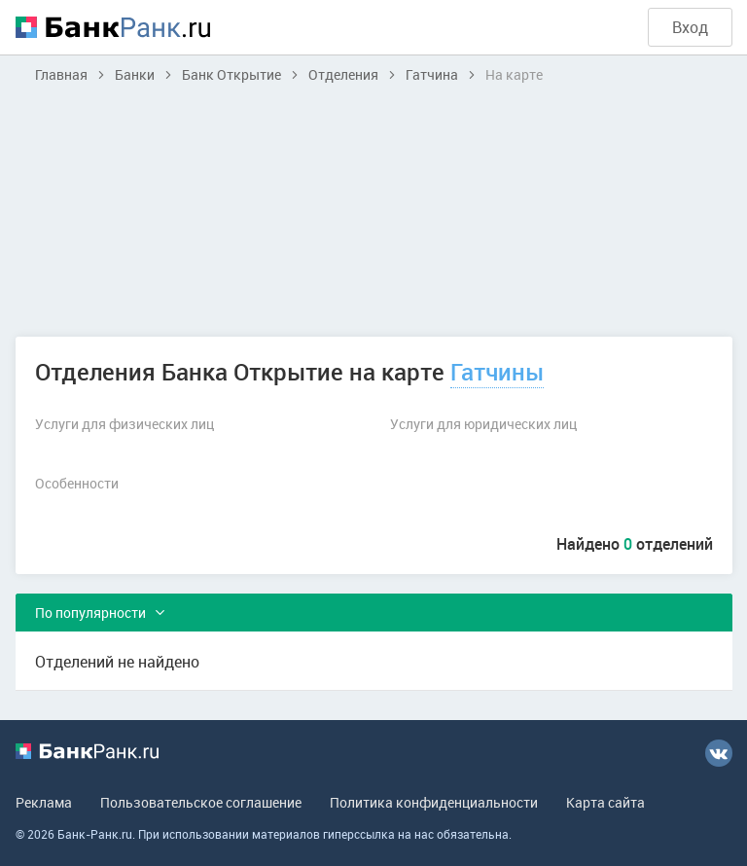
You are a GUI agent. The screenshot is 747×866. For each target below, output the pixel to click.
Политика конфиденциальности (434, 802)
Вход (690, 27)
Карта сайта (605, 802)
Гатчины (497, 371)
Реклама (44, 802)
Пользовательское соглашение (201, 802)
